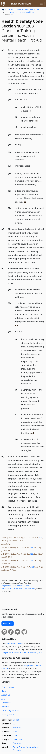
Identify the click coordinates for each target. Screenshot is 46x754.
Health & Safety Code (24, 10)
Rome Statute (19, 747)
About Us (5, 695)
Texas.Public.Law (21, 3)
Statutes (10, 10)
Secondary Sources (10, 710)
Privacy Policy (7, 714)
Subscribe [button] (7, 623)
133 (31, 547)
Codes (16, 719)
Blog (3, 691)
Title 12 (38, 10)
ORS (20, 739)
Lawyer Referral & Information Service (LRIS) (21, 652)
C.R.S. (15, 723)
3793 (40, 537)
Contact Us (6, 702)
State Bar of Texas (13, 643)
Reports (5, 706)
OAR (15, 739)
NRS (15, 731)
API (3, 698)
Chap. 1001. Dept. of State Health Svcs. (20, 12)
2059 (32, 567)
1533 (31, 560)
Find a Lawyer (7, 687)
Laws (15, 735)
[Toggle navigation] (41, 3)
